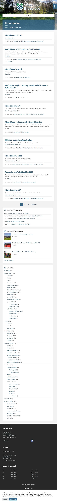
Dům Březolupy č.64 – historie (12, 111)
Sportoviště (10, 406)
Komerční (6, 321)
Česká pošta (10, 328)
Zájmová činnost (8, 273)
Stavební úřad (10, 336)
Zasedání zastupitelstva (13, 355)
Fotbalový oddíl (13, 304)
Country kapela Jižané (12, 285)
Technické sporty (11, 309)
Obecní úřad (7, 331)
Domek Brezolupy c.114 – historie (13, 161)
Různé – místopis (13, 372)
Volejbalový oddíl (13, 306)
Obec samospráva (8, 343)
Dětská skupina (10, 413)
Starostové (12, 386)
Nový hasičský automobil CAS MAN (15, 221)
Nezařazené (7, 270)
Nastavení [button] (5, 499)
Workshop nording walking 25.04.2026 (22, 234)
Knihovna (9, 418)
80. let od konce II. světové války (13, 144)
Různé (10, 393)
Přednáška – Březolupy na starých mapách (22, 49)
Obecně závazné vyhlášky (13, 360)
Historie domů (26, 41)
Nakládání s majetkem (12, 353)
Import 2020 (7, 398)
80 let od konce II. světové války (18, 140)
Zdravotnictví (10, 408)
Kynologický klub (11, 297)
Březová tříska (10, 283)
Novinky (12, 27)
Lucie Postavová (18, 77)
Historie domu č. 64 (13, 106)
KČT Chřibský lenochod (12, 292)
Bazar (8, 326)
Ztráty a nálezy (10, 333)
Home (6, 27)
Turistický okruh (13, 370)
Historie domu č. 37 (13, 190)
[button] (55, 6)
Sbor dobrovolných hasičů (13, 299)
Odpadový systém (11, 357)
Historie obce (33, 41)
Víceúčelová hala (11, 404)
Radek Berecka (17, 41)
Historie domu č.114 (13, 156)
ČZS (8, 280)
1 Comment (9, 61)
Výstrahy (9, 340)
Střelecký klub (12, 318)
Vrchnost (11, 391)
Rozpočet (9, 348)
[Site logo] (28, 10)
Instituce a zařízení (9, 401)
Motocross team (13, 313)
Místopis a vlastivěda (28, 59)
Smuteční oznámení (11, 377)
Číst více (50, 496)
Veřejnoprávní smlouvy (12, 350)
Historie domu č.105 (10, 38)
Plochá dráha (12, 316)
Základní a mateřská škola (13, 411)
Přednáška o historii (13, 69)
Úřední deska (10, 338)
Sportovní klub (10, 302)
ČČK (8, 278)
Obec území (18, 27)
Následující (34, 204)
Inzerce (8, 323)
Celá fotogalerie (8, 260)
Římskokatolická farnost (13, 415)
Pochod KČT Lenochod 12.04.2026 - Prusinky (24, 252)
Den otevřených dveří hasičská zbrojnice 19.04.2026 (26, 243)
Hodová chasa (10, 287)
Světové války (25, 148)
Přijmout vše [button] (13, 499)
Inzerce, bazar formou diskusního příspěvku (18, 213)
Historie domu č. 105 (13, 35)
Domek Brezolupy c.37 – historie (13, 195)
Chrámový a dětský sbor (13, 290)
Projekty (9, 345)
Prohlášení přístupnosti (8, 451)
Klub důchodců (10, 294)
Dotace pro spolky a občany (14, 362)
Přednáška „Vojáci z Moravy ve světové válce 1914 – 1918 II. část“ (26, 86)
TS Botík (9, 275)
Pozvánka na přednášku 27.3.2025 (19, 172)
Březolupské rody (13, 384)
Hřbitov (8, 374)
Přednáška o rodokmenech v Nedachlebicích (23, 122)
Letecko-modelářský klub (15, 311)
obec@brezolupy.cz (11, 437)
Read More (7, 56)
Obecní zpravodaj (11, 379)
